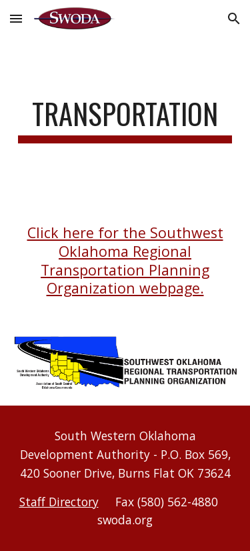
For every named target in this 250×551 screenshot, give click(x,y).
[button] (16, 18)
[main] (125, 120)
